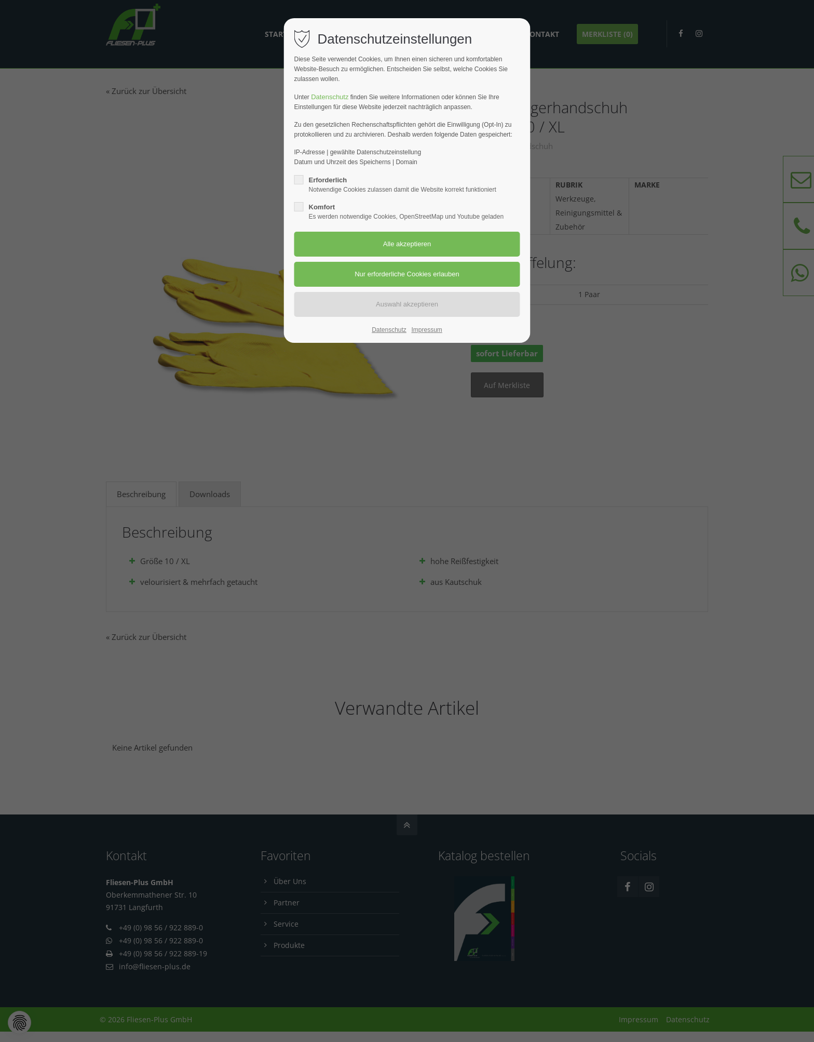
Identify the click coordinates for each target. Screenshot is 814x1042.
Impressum (426, 329)
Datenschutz (329, 97)
